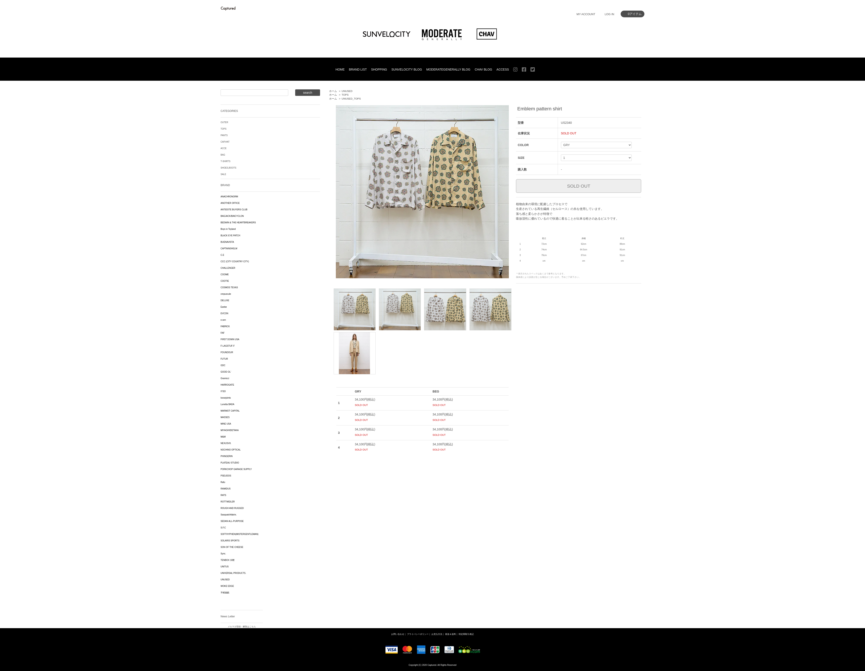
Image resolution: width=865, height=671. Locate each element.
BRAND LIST (358, 69)
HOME (340, 69)
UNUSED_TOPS (351, 98)
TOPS (345, 94)
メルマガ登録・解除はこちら (242, 626)
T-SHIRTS (225, 161)
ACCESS (503, 69)
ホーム (333, 91)
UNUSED (347, 91)
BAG (223, 155)
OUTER (224, 122)
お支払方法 (436, 634)
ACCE (224, 148)
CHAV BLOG (483, 69)
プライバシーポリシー (418, 634)
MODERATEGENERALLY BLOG (448, 69)
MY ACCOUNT (586, 14)
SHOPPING (379, 69)
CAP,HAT (225, 142)
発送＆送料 (450, 634)
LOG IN (609, 14)
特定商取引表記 (466, 634)
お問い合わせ (397, 634)
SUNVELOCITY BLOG (406, 69)
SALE (223, 174)
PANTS (224, 135)
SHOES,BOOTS (228, 168)
